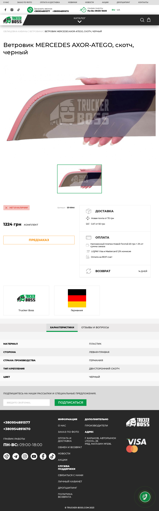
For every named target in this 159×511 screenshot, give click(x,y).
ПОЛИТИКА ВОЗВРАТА (65, 495)
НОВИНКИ (72, 2)
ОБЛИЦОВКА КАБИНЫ (15, 31)
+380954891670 (61, 11)
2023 (91, 507)
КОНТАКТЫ (143, 2)
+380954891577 (42, 11)
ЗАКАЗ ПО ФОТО (24, 2)
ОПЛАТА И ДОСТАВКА (50, 2)
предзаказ (39, 240)
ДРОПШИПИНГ (123, 2)
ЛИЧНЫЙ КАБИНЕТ (70, 481)
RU (113, 9)
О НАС (6, 2)
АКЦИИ (105, 2)
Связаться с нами (70, 475)
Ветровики (36, 31)
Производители (96, 425)
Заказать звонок (43, 8)
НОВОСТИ (89, 2)
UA (118, 9)
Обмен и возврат (70, 447)
